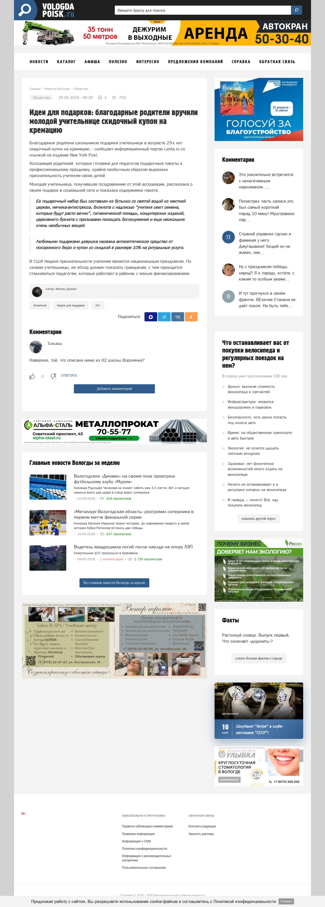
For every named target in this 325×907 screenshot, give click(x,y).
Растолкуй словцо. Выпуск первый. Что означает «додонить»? (256, 638)
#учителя (40, 305)
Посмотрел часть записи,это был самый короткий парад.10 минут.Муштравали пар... (266, 210)
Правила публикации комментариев (147, 826)
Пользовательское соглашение (144, 867)
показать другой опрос (259, 518)
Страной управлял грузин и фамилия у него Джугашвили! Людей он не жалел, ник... (265, 243)
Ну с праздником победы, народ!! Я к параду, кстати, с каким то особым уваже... (267, 273)
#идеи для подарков (71, 305)
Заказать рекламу (201, 834)
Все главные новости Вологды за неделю (114, 583)
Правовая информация (138, 834)
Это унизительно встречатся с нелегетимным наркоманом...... (266, 180)
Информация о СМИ (136, 841)
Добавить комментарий (114, 389)
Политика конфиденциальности (144, 848)
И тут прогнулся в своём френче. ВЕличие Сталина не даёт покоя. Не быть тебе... (267, 299)
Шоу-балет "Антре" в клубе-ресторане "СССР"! (259, 729)
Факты (230, 620)
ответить (69, 375)
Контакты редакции (202, 826)
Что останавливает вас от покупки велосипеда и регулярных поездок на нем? (255, 354)
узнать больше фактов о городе (258, 658)
